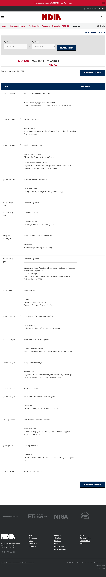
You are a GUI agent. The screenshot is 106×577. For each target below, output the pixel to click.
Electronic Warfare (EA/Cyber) (36, 339)
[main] (53, 267)
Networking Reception (33, 471)
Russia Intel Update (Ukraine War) (38, 235)
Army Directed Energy (33, 362)
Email (101, 26)
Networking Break (31, 202)
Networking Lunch (31, 259)
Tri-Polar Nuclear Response (35, 179)
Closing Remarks (31, 445)
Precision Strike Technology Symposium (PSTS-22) (49, 26)
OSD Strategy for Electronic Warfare (38, 316)
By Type (35, 41)
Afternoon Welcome (32, 290)
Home (3, 26)
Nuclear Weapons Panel (33, 145)
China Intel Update (31, 212)
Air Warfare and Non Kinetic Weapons (39, 396)
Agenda (76, 26)
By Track (8, 41)
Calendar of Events (17, 26)
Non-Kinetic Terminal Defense (37, 419)
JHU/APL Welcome (31, 119)
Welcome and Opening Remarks (37, 93)
